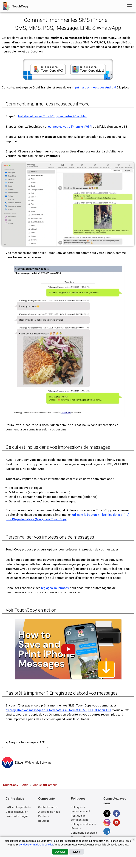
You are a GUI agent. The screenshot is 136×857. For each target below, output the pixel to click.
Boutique (43, 820)
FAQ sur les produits (18, 807)
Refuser (76, 851)
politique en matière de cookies (36, 844)
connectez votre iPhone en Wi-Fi (70, 126)
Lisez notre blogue (17, 816)
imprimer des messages (94, 87)
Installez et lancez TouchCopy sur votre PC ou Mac (52, 116)
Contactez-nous (48, 807)
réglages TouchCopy (55, 588)
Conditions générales (84, 832)
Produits (43, 816)
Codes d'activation (17, 811)
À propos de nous (49, 811)
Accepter (60, 851)
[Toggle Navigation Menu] (129, 6)
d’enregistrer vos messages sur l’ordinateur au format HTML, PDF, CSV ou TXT (58, 710)
